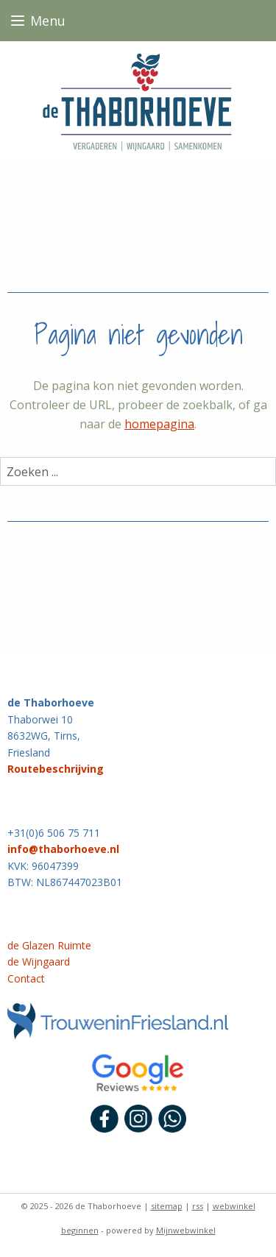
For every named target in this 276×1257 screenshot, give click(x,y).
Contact (26, 978)
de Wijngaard (38, 962)
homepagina (159, 424)
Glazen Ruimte (55, 945)
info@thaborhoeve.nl (63, 849)
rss (197, 1205)
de (13, 945)
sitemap (167, 1205)
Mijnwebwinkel (186, 1230)
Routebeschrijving (55, 769)
